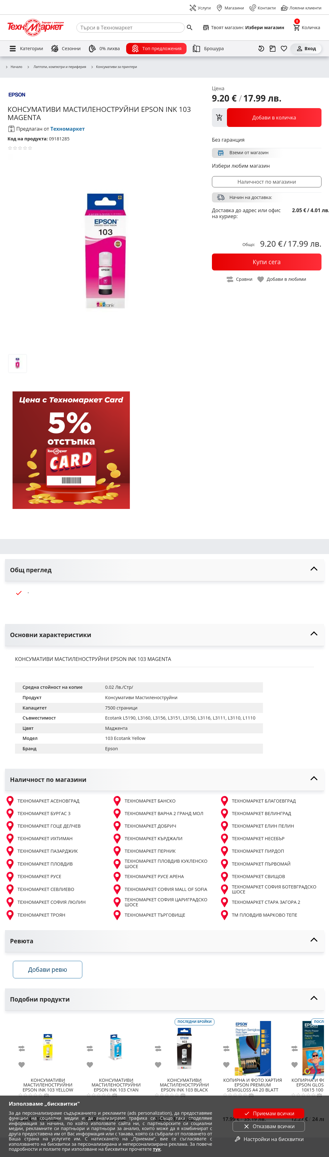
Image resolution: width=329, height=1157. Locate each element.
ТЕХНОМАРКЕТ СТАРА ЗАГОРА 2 (260, 902)
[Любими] (284, 49)
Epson (111, 748)
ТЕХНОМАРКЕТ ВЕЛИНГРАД (255, 814)
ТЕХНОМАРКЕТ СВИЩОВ (252, 877)
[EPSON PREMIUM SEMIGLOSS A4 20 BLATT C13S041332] (252, 1048)
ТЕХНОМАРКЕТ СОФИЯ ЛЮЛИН (45, 902)
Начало (13, 67)
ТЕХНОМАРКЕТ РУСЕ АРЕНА (148, 877)
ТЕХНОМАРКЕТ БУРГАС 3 (37, 814)
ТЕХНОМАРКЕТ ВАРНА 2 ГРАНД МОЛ (157, 814)
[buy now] (266, 262)
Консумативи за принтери (113, 67)
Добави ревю (49, 971)
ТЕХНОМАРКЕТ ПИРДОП (251, 851)
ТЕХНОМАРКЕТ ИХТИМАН (39, 839)
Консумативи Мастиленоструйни (141, 697)
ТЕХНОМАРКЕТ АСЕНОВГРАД (42, 801)
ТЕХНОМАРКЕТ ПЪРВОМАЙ (255, 864)
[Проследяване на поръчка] (273, 49)
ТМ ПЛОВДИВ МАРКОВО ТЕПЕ (258, 915)
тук (157, 1149)
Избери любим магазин (241, 165)
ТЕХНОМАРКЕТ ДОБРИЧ (144, 826)
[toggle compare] (240, 279)
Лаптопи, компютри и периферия (56, 67)
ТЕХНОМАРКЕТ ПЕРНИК (144, 851)
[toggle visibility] (164, 570)
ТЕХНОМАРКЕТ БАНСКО (144, 801)
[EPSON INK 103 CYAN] (116, 1048)
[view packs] (266, 117)
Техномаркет (67, 129)
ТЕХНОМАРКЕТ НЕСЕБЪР (252, 839)
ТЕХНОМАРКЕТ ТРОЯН (35, 915)
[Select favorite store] (243, 27)
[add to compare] (25, 1049)
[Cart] (306, 27)
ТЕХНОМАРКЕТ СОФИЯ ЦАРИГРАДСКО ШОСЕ (159, 902)
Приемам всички (268, 1113)
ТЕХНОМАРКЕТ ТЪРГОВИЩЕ (148, 915)
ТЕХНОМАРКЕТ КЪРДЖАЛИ (147, 839)
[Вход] (305, 49)
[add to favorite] (25, 1066)
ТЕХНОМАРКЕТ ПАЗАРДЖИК (41, 851)
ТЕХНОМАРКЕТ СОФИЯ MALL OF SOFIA (159, 889)
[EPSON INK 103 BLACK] (184, 1048)
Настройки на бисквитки (269, 1139)
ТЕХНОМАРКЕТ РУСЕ (33, 877)
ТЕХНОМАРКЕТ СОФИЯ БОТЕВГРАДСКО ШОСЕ (267, 889)
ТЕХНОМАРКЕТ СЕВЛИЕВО (39, 889)
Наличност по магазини (266, 181)
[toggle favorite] (282, 279)
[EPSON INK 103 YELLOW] (47, 1048)
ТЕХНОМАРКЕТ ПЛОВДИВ (39, 864)
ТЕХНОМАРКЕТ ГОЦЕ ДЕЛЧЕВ (42, 826)
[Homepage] (36, 27)
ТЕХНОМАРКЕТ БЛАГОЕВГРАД (257, 801)
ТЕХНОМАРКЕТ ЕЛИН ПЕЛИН (256, 826)
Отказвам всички (269, 1126)
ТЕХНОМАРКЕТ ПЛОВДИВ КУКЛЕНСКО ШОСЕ (159, 864)
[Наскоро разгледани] (261, 49)
